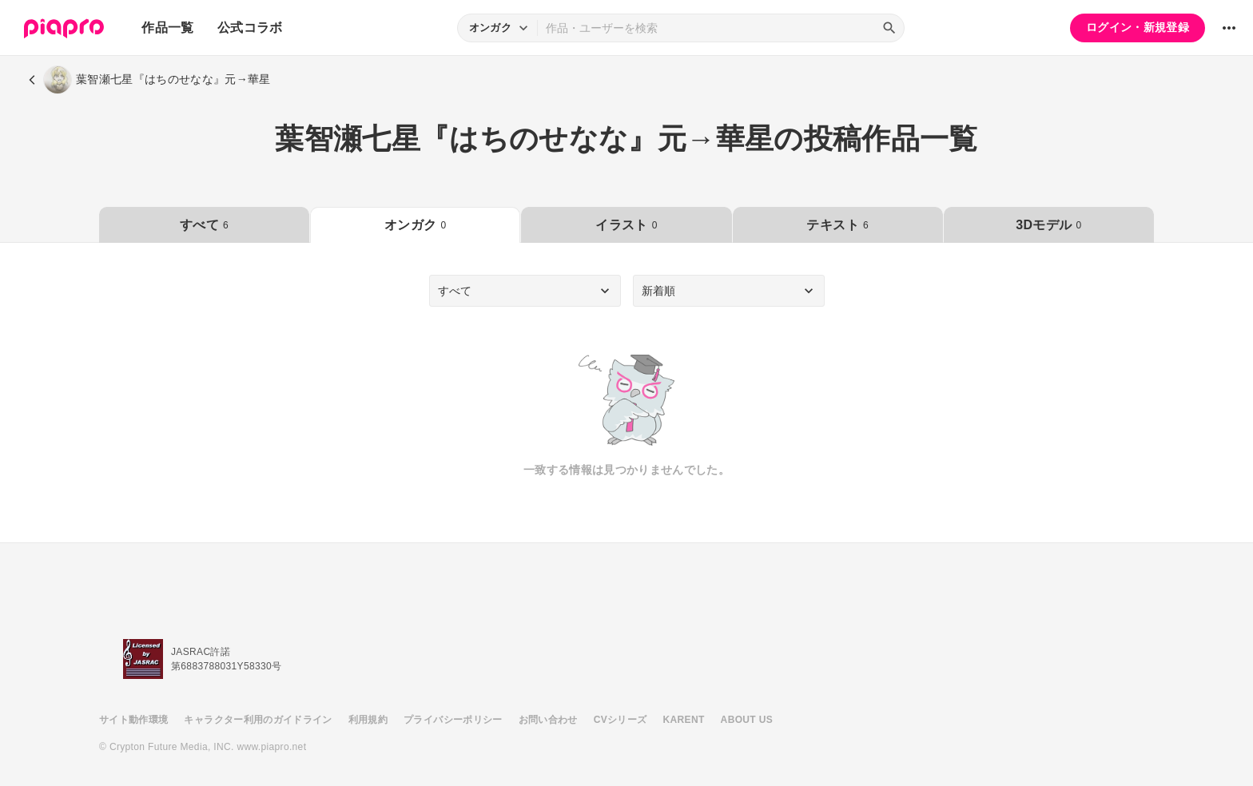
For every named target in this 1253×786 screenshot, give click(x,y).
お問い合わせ (548, 719)
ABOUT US (747, 719)
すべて (204, 225)
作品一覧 (167, 27)
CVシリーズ (620, 719)
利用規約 (368, 719)
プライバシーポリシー (453, 719)
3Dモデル (1048, 225)
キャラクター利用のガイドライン (258, 719)
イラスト (626, 225)
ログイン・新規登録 (1137, 27)
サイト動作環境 (133, 719)
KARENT (684, 719)
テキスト (837, 225)
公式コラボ (250, 27)
